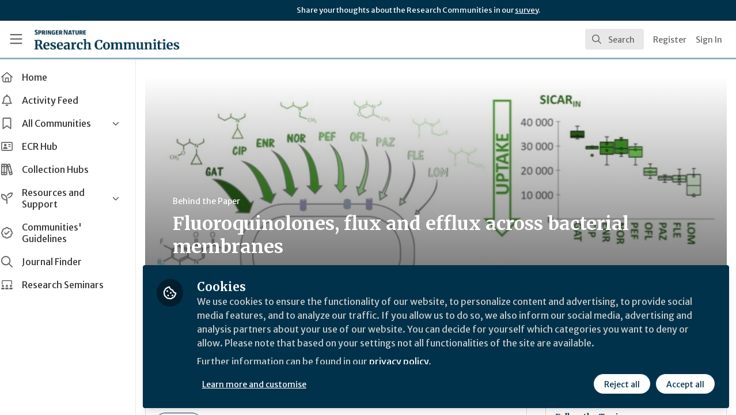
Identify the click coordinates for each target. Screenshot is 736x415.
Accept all (685, 384)
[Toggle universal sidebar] (16, 39)
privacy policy (410, 362)
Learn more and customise (266, 384)
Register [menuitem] (669, 40)
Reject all (622, 384)
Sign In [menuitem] (709, 40)
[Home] (106, 39)
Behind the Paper (218, 201)
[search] (614, 39)
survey (526, 10)
